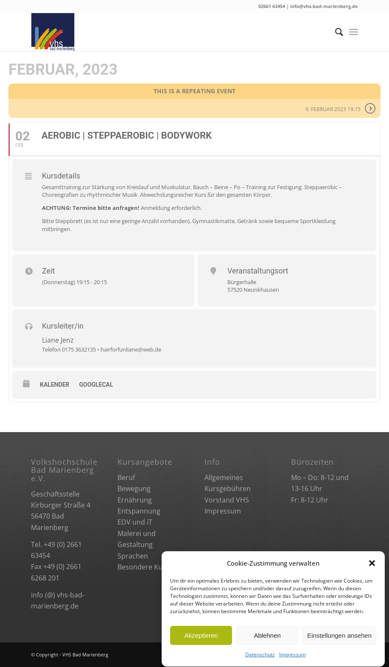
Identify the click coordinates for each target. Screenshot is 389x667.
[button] (372, 571)
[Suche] (335, 32)
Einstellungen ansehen (339, 643)
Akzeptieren (201, 643)
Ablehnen (267, 643)
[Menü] (353, 31)
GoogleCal (96, 384)
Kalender (55, 384)
